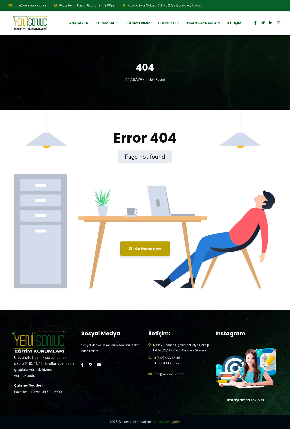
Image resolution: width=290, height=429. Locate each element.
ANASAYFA (134, 79)
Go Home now (145, 248)
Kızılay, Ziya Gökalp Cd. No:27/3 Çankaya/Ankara (162, 5)
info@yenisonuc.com (28, 5)
